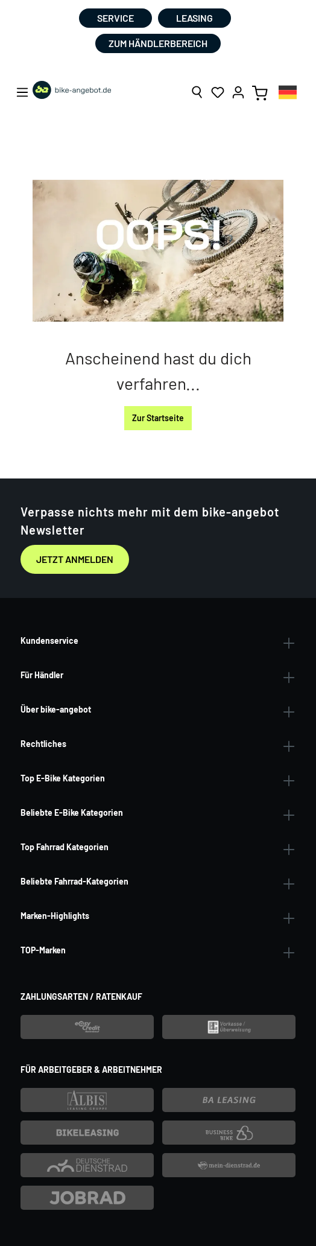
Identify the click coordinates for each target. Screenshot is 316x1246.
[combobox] (288, 92)
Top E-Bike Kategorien (63, 778)
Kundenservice (49, 640)
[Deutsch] (288, 92)
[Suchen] (197, 92)
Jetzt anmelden (74, 559)
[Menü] (22, 92)
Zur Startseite (158, 418)
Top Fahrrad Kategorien (65, 847)
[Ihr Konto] (238, 92)
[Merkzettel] (217, 92)
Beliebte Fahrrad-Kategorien (74, 881)
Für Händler (42, 675)
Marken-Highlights (55, 916)
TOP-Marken (43, 950)
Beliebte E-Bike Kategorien (72, 812)
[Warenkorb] (259, 92)
